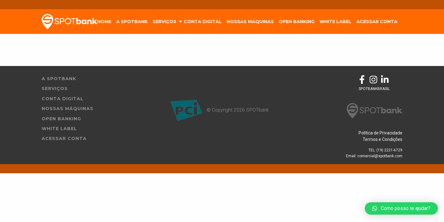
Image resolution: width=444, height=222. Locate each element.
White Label (59, 128)
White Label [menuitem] (335, 21)
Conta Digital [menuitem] (203, 21)
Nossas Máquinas (67, 108)
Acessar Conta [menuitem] (376, 21)
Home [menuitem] (104, 21)
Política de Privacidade (380, 132)
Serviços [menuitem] (164, 21)
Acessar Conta (64, 138)
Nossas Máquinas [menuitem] (250, 21)
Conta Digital (63, 98)
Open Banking (61, 118)
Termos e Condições (382, 139)
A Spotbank (59, 78)
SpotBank (69, 21)
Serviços (55, 88)
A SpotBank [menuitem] (132, 21)
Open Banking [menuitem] (296, 21)
